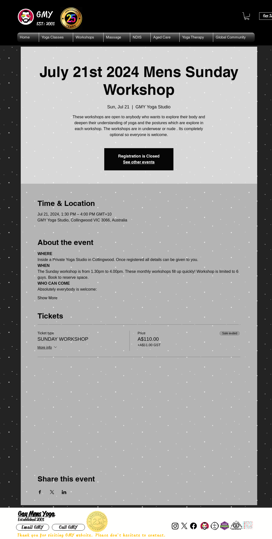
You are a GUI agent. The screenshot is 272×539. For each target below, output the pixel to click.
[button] (246, 16)
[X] (184, 525)
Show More (48, 298)
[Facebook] (193, 525)
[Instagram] (175, 525)
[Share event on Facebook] (40, 492)
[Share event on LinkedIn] (64, 492)
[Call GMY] (68, 527)
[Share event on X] (52, 492)
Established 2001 (31, 519)
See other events (139, 162)
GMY (45, 14)
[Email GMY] (32, 527)
